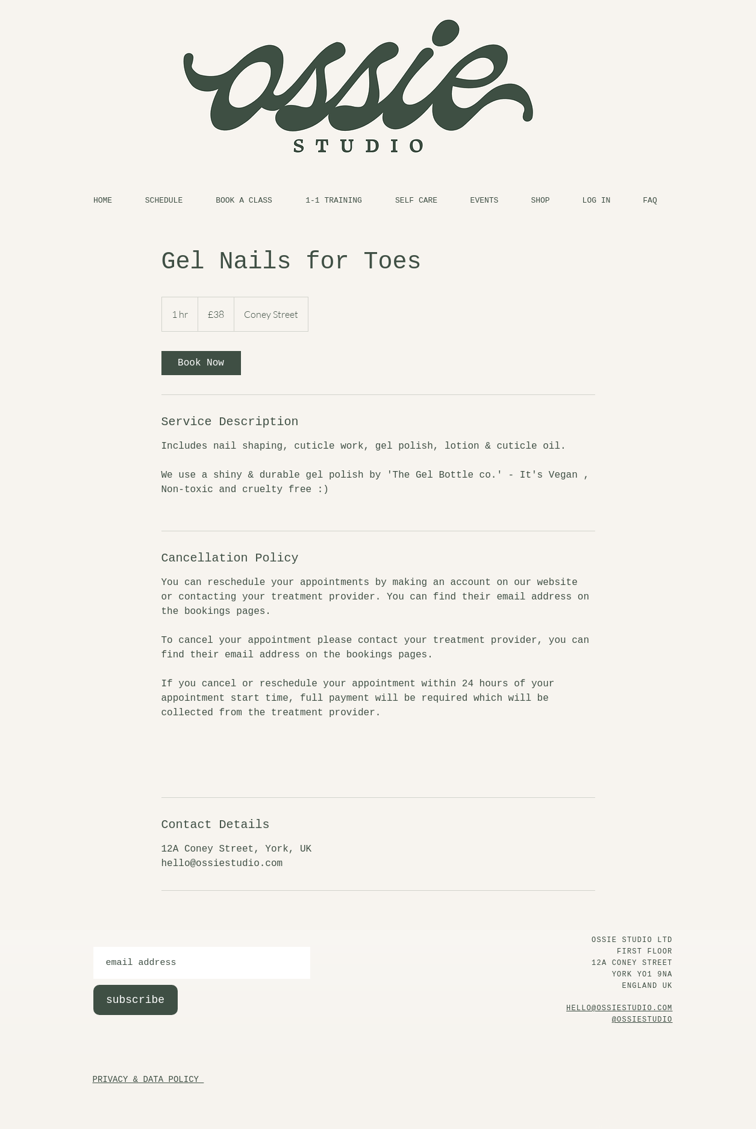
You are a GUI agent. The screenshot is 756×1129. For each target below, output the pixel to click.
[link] (201, 363)
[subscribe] (135, 1000)
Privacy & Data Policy (612, 1118)
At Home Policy (607, 1127)
